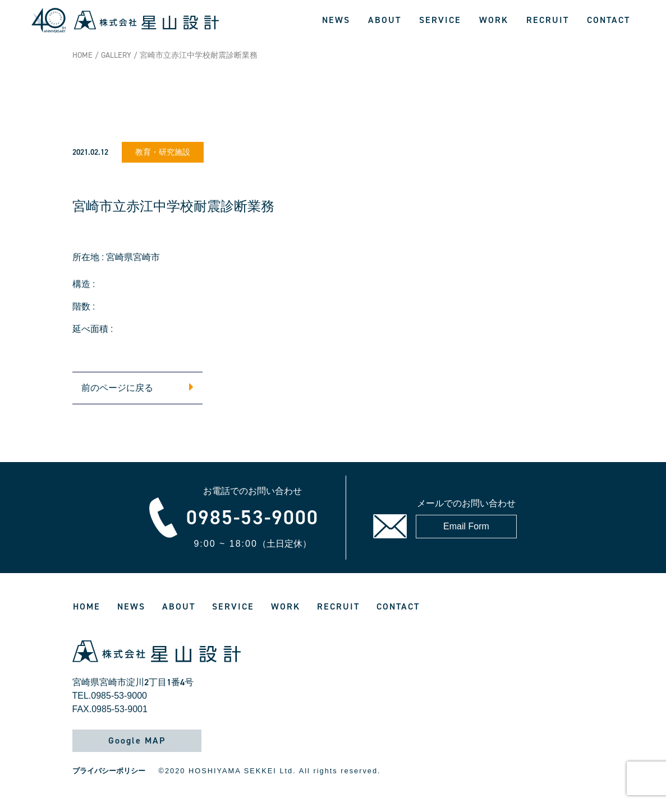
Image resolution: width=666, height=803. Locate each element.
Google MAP (137, 740)
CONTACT (608, 20)
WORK (493, 20)
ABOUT (384, 20)
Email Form (466, 526)
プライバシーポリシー (108, 771)
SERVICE (440, 20)
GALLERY (116, 55)
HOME (82, 55)
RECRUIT (547, 20)
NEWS (336, 20)
